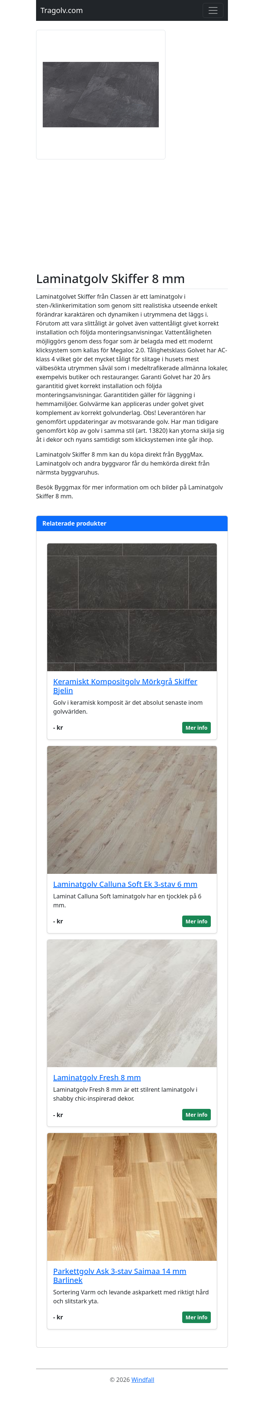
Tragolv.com (62, 10)
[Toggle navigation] (213, 10)
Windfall (142, 1380)
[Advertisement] (132, 215)
